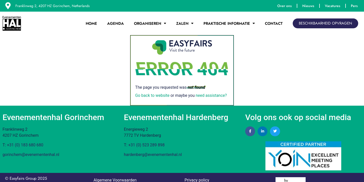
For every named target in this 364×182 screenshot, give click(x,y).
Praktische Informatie (229, 23)
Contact (274, 23)
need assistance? (211, 95)
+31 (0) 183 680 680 (25, 145)
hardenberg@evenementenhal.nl (153, 154)
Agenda (115, 23)
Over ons (284, 5)
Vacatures (332, 5)
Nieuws (308, 5)
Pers (354, 5)
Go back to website (152, 95)
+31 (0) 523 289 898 (146, 145)
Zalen (184, 23)
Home (91, 23)
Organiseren (150, 23)
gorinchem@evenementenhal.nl (31, 154)
